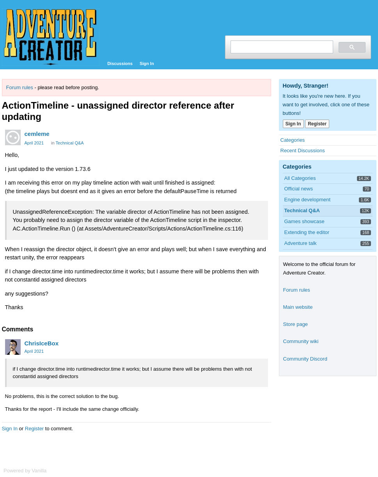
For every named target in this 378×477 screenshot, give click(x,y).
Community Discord (305, 359)
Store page (295, 324)
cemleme (37, 133)
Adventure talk (300, 243)
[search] (281, 47)
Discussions (120, 63)
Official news (298, 189)
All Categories (300, 178)
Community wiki (301, 341)
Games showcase (304, 221)
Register (34, 428)
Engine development (307, 199)
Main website (298, 307)
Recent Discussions (302, 150)
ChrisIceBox (42, 343)
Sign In (147, 63)
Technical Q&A (70, 143)
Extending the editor (307, 232)
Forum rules (19, 87)
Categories (292, 140)
